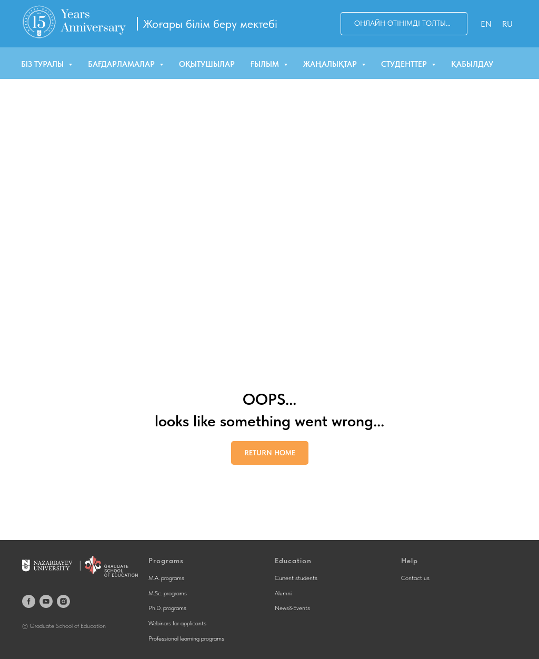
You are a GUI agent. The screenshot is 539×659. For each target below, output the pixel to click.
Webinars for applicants (177, 623)
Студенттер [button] (405, 64)
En (486, 24)
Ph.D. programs (167, 608)
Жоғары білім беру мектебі (210, 24)
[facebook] (28, 601)
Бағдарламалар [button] (122, 64)
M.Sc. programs (167, 593)
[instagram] (63, 601)
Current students (296, 578)
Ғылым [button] (266, 64)
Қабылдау (472, 64)
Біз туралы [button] (43, 64)
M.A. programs (166, 578)
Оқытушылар (207, 64)
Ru (507, 24)
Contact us (415, 578)
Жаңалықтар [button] (331, 64)
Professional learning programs (186, 638)
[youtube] (46, 601)
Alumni (283, 593)
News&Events (292, 608)
